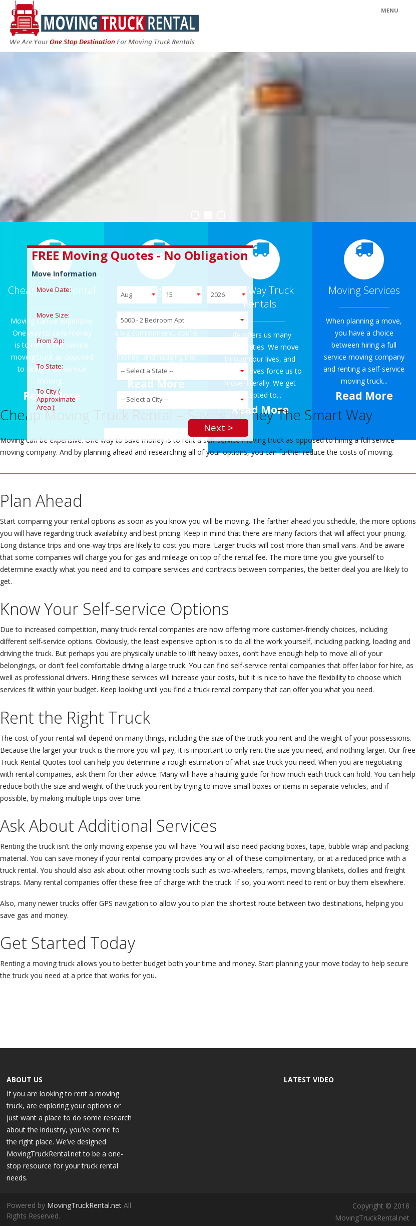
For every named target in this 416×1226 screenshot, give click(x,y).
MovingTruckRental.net (85, 1205)
